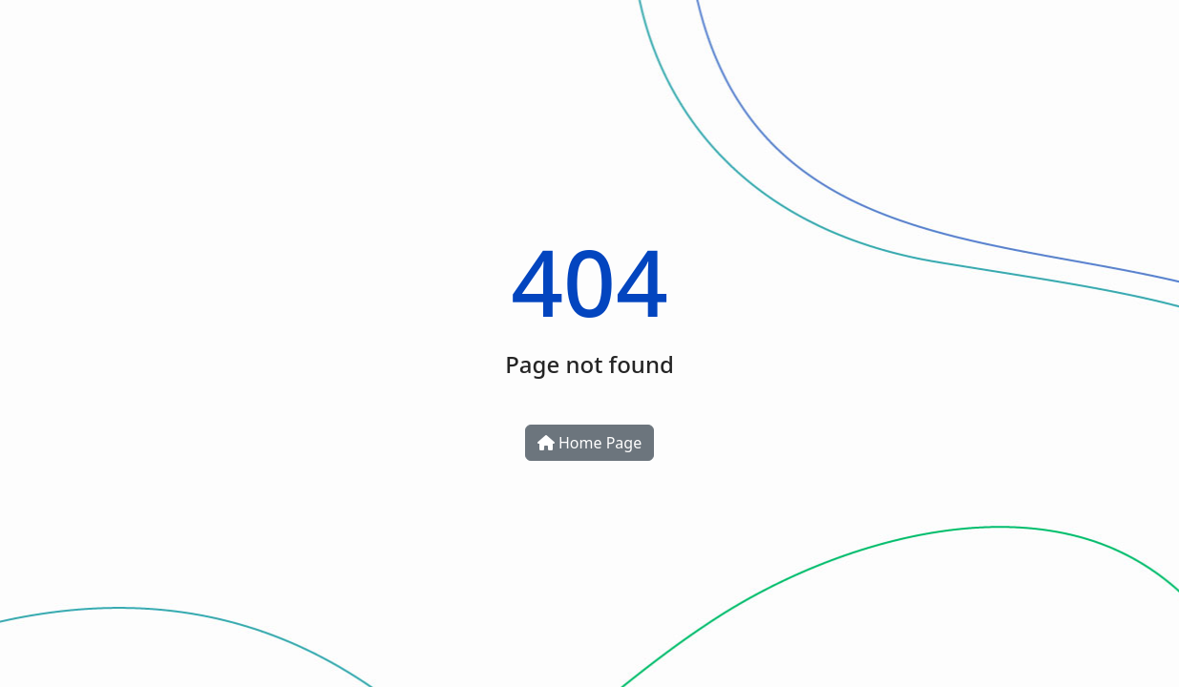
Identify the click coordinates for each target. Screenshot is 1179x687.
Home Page (589, 442)
